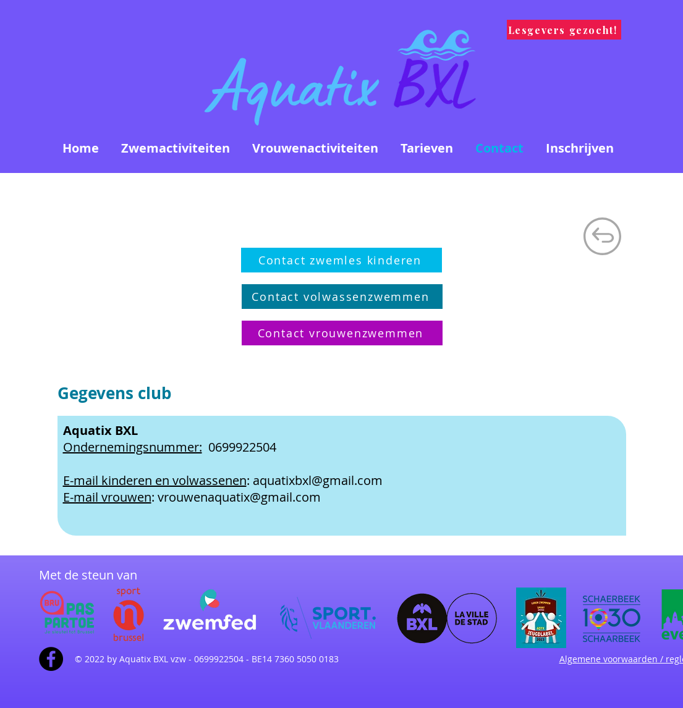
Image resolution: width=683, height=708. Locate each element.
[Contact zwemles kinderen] (341, 260)
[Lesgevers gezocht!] (564, 30)
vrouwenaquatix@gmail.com (239, 497)
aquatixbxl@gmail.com (318, 480)
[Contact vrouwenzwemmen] (342, 333)
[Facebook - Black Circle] (51, 659)
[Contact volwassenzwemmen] (342, 296)
